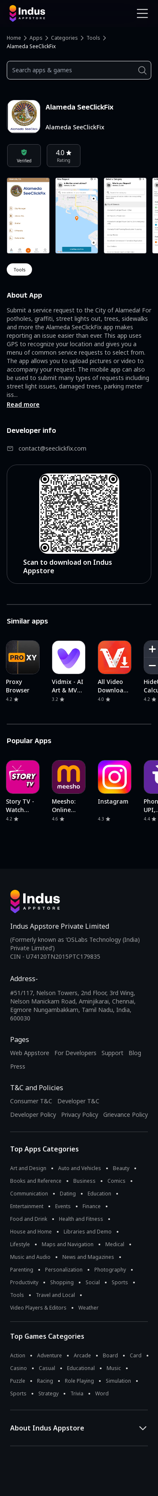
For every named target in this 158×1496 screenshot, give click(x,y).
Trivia (76, 1393)
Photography (110, 1269)
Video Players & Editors (38, 1307)
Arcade (82, 1355)
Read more (23, 404)
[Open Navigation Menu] (142, 13)
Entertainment (26, 1206)
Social (93, 1282)
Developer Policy (33, 1114)
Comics (116, 1180)
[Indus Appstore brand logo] (41, 13)
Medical (114, 1244)
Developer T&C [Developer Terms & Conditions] (78, 1101)
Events (63, 1206)
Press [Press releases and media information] (17, 1066)
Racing (45, 1380)
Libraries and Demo (88, 1231)
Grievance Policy (125, 1114)
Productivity (24, 1282)
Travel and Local (55, 1295)
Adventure (49, 1355)
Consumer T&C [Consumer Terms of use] (31, 1101)
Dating (68, 1193)
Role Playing (79, 1380)
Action (17, 1355)
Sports (120, 1282)
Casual (47, 1368)
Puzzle (17, 1380)
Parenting (21, 1269)
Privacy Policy (79, 1114)
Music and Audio (30, 1257)
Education (99, 1193)
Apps (36, 37)
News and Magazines (88, 1257)
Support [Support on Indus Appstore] (112, 1053)
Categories (64, 37)
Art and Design (28, 1168)
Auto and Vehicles (79, 1168)
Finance (92, 1206)
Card (136, 1355)
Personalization (64, 1269)
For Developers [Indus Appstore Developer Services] (75, 1053)
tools (19, 269)
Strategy (48, 1393)
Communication (29, 1193)
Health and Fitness (81, 1219)
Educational (81, 1368)
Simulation (118, 1380)
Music (114, 1368)
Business (84, 1180)
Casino (18, 1368)
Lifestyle (20, 1244)
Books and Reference (36, 1180)
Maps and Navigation (68, 1244)
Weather (88, 1307)
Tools (93, 37)
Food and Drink (28, 1219)
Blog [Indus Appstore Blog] (135, 1053)
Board (110, 1355)
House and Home (31, 1231)
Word (102, 1393)
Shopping (62, 1282)
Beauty (121, 1168)
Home (14, 37)
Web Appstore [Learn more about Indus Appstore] (29, 1053)
